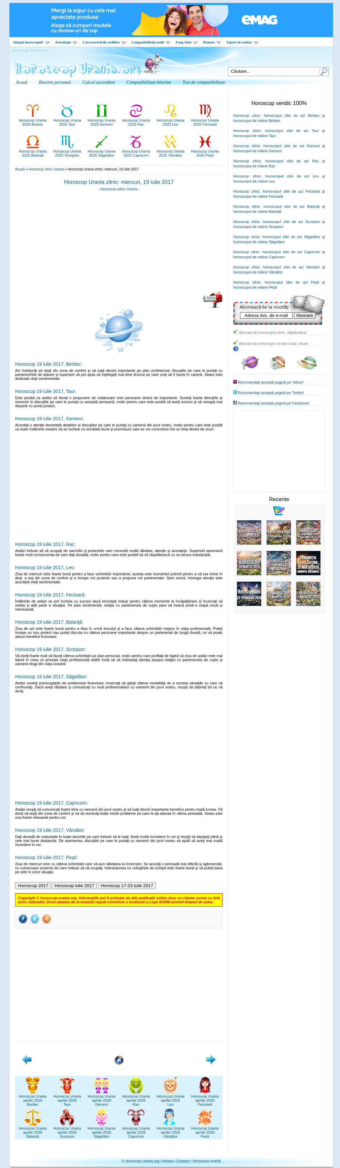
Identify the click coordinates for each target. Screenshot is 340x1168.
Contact (182, 1161)
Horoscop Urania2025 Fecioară (205, 120)
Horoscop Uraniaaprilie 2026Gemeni (102, 1098)
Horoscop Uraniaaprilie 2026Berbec (33, 1098)
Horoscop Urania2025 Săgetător (102, 151)
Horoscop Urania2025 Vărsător (170, 151)
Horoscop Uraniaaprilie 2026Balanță (33, 1130)
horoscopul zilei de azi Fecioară (291, 191)
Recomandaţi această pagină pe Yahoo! (271, 382)
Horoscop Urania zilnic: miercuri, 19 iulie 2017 (118, 182)
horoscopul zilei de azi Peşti (292, 282)
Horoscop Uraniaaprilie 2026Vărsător (170, 1130)
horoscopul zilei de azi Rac (292, 161)
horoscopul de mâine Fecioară (258, 196)
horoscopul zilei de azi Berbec (291, 115)
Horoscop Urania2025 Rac (136, 120)
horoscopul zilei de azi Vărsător (291, 267)
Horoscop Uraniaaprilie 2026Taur (67, 1098)
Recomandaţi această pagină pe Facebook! (273, 403)
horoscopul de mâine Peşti (255, 287)
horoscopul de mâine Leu (254, 181)
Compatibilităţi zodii (150, 42)
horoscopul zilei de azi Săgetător (291, 237)
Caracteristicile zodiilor (104, 42)
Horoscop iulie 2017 (74, 885)
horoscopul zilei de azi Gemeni (291, 146)
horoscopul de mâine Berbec (256, 121)
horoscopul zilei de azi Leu (292, 176)
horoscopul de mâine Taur (254, 136)
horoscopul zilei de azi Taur (292, 131)
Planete (211, 42)
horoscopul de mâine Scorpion (258, 227)
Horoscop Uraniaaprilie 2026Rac (136, 1098)
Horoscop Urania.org (29, 49)
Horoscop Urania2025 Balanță (33, 151)
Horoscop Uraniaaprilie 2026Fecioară (205, 1098)
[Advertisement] (118, 243)
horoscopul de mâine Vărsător (258, 272)
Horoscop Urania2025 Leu (170, 120)
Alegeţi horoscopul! (31, 42)
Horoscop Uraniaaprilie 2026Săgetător (102, 1130)
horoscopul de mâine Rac (254, 166)
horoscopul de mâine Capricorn (259, 257)
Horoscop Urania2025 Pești (205, 151)
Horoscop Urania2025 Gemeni (102, 120)
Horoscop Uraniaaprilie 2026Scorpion (67, 1130)
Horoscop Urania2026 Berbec (33, 120)
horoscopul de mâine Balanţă (257, 211)
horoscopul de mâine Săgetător (259, 242)
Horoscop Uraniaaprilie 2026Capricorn (136, 1130)
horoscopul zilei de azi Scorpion (291, 222)
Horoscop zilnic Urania (46, 169)
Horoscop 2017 (33, 885)
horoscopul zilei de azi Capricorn (291, 252)
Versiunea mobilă (207, 1161)
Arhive (168, 1161)
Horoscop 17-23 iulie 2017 (127, 885)
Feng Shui (186, 42)
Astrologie (66, 42)
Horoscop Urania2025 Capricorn (136, 151)
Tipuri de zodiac (242, 42)
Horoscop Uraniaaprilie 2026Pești (205, 1130)
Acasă (20, 169)
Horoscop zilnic (246, 115)
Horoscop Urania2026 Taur (67, 120)
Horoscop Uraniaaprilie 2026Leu (170, 1098)
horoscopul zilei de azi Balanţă (292, 206)
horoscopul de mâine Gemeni (257, 151)
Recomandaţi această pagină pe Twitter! (271, 393)
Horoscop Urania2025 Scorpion (67, 151)
